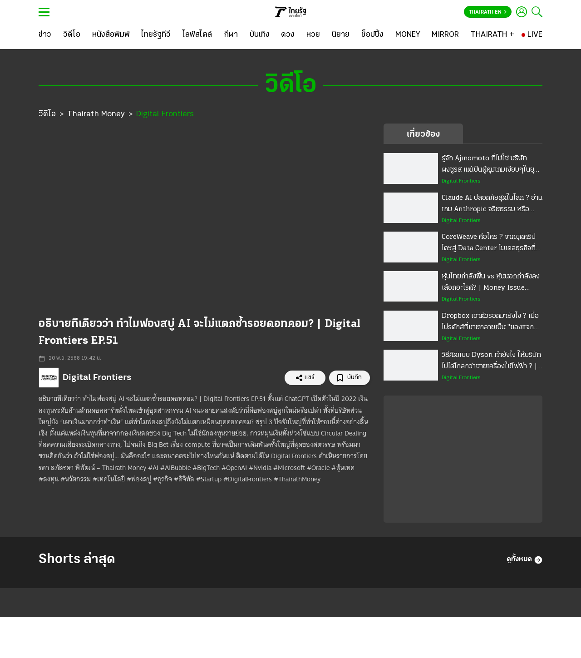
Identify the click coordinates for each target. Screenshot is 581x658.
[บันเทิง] (260, 35)
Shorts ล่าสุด (77, 560)
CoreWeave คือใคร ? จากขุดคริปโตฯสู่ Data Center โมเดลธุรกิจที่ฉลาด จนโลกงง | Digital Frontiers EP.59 (489, 243)
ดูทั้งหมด (524, 560)
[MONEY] (407, 35)
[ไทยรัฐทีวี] (156, 35)
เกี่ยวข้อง (423, 134)
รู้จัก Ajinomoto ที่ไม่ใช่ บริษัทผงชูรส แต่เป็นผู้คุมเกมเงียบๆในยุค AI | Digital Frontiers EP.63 (490, 165)
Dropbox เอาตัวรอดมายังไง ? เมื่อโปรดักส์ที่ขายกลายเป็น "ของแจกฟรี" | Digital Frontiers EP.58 (490, 322)
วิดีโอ (47, 114)
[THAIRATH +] (492, 35)
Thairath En (488, 12)
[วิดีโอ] (71, 35)
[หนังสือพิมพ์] (111, 35)
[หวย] (313, 35)
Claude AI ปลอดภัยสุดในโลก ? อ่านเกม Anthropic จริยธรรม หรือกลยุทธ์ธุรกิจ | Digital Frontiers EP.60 (492, 204)
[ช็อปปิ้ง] (372, 35)
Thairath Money (96, 114)
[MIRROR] (445, 35)
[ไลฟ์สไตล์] (197, 35)
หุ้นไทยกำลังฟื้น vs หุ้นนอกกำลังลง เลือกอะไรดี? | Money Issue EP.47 (491, 283)
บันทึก (349, 378)
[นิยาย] (341, 35)
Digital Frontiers (165, 114)
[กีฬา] (231, 35)
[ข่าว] (45, 35)
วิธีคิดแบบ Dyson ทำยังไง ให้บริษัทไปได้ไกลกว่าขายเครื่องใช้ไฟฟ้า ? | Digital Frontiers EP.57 (491, 361)
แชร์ (305, 377)
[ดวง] (288, 35)
